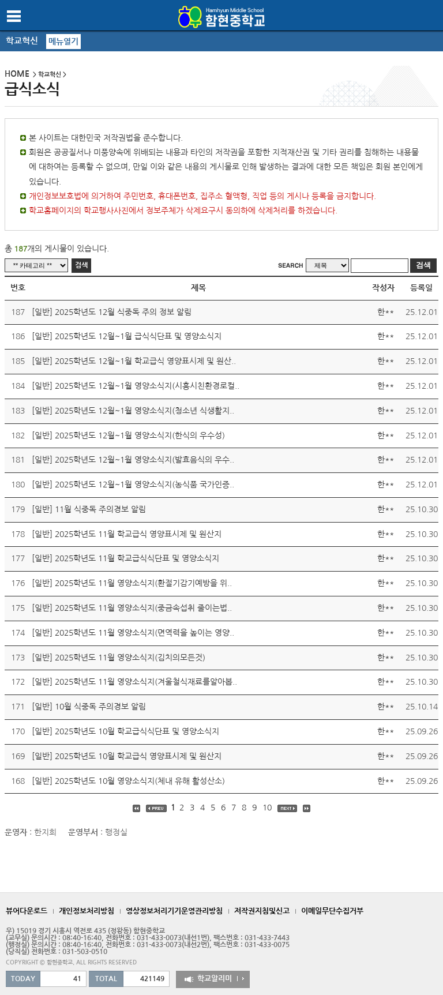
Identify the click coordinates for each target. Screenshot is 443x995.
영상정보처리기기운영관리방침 (174, 911)
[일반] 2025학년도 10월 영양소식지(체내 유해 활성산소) (128, 781)
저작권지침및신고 (262, 911)
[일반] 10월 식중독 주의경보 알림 (89, 707)
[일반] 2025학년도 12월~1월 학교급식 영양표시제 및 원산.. (134, 361)
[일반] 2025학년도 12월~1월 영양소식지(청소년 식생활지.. (133, 411)
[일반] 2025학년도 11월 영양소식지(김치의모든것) (118, 658)
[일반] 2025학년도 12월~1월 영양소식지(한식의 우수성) (128, 435)
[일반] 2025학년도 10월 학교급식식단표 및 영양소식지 (125, 731)
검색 (81, 265)
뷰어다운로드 (26, 911)
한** (385, 312)
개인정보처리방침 (86, 911)
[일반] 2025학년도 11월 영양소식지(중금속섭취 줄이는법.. (132, 608)
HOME (17, 74)
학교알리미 (214, 978)
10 (268, 807)
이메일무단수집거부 (332, 911)
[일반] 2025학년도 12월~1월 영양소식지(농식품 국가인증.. (133, 484)
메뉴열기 (63, 41)
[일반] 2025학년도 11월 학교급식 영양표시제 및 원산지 (127, 534)
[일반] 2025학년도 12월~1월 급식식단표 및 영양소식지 (127, 336)
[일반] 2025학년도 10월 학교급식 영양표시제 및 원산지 (127, 756)
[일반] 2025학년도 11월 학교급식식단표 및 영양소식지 (125, 558)
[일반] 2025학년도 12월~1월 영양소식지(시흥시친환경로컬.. (135, 386)
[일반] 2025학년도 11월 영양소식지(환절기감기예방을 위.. (132, 583)
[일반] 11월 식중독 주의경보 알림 (89, 509)
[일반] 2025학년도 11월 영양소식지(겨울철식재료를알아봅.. (134, 682)
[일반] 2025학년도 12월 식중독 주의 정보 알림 (112, 312)
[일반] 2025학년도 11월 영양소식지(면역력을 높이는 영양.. (133, 633)
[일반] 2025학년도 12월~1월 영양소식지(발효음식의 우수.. (133, 460)
